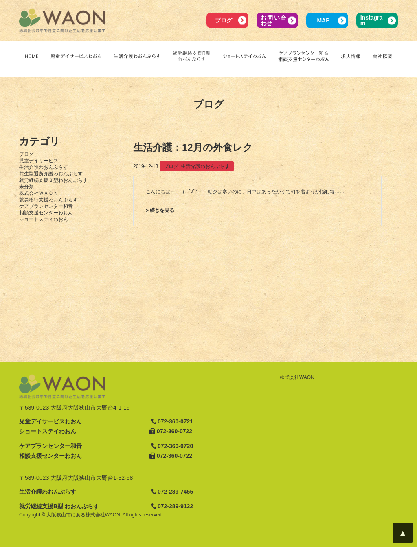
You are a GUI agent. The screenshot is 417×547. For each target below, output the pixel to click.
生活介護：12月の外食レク (193, 147)
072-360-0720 (175, 446)
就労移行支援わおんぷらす (48, 200)
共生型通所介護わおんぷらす (51, 173)
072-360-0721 (175, 421)
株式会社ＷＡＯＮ (38, 193)
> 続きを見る (160, 210)
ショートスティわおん (43, 219)
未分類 (26, 187)
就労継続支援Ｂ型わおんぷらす (53, 180)
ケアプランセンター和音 (46, 206)
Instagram (371, 20)
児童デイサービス (38, 160)
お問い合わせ (273, 20)
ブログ (223, 20)
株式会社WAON (297, 377)
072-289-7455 (175, 491)
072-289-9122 (175, 506)
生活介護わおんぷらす (43, 167)
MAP (323, 20)
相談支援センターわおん (46, 213)
